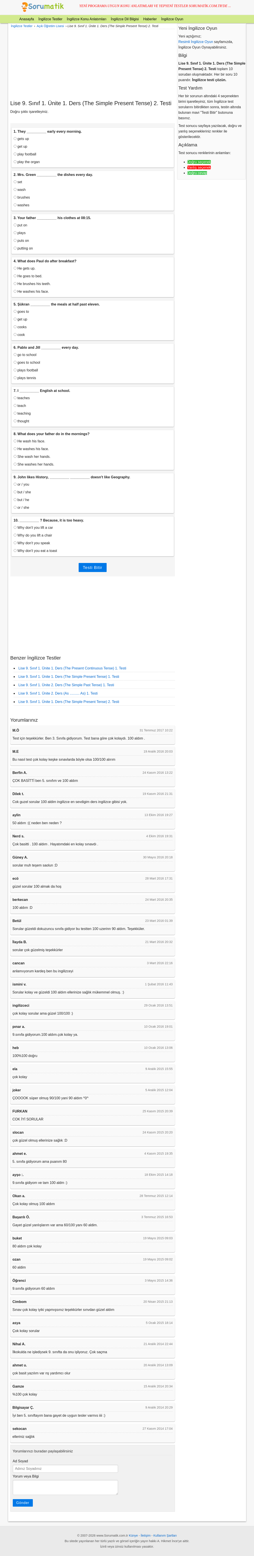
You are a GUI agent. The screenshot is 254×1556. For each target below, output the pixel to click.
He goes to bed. (28, 276)
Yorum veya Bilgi (26, 1476)
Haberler (150, 19)
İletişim (146, 1535)
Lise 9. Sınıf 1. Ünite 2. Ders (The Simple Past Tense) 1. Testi (66, 685)
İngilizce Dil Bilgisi (125, 19)
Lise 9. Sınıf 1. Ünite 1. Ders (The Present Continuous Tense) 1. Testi (72, 668)
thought (21, 421)
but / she (22, 492)
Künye (133, 1535)
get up (20, 146)
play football (25, 154)
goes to (21, 311)
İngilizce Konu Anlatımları (86, 19)
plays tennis (25, 378)
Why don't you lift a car (33, 527)
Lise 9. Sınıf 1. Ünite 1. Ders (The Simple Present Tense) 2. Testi (69, 702)
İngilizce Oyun (172, 19)
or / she (21, 507)
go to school (25, 355)
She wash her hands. (32, 456)
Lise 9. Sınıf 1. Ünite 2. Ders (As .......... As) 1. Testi (58, 693)
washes (22, 205)
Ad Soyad (20, 1461)
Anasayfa (26, 19)
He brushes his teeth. (32, 284)
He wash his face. (29, 441)
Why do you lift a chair (33, 535)
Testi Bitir (92, 567)
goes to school (27, 362)
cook (19, 335)
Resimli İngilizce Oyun (195, 42)
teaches (22, 398)
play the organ (27, 162)
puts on (21, 240)
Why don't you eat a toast (35, 551)
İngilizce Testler (50, 19)
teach (20, 406)
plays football (26, 370)
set (18, 182)
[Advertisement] (92, 64)
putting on (23, 248)
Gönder (22, 1503)
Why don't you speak (32, 543)
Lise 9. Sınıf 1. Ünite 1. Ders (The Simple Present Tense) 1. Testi (69, 676)
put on (20, 225)
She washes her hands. (34, 464)
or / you (21, 484)
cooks (20, 327)
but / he (21, 500)
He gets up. (24, 268)
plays (20, 233)
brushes (22, 197)
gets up (21, 139)
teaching (22, 413)
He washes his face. (31, 291)
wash (20, 190)
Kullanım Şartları (165, 1535)
